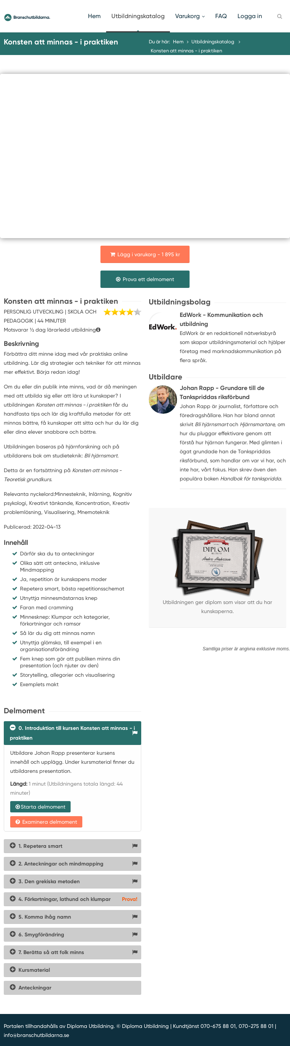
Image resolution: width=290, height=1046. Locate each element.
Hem (94, 16)
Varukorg (190, 16)
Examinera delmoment (46, 822)
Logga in (250, 16)
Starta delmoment (40, 807)
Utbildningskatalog (138, 16)
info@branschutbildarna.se (36, 1035)
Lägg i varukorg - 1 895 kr (145, 254)
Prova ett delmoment (145, 279)
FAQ (221, 16)
